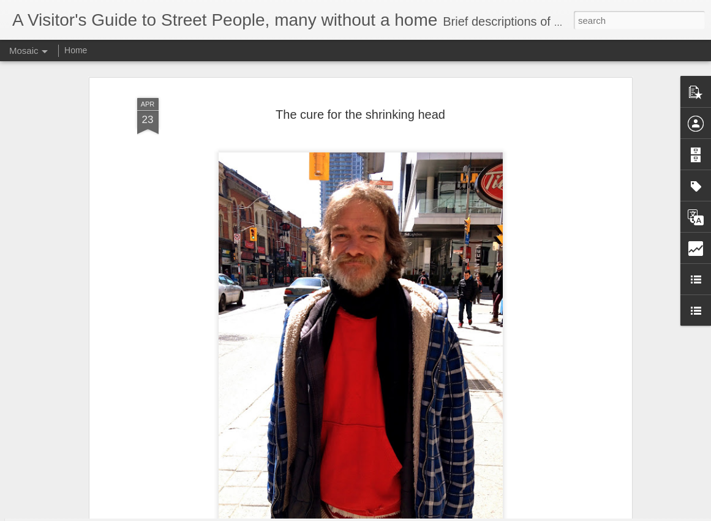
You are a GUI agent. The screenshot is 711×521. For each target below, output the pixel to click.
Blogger (394, 514)
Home (75, 50)
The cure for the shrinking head (360, 78)
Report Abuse (429, 514)
